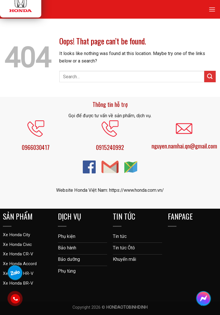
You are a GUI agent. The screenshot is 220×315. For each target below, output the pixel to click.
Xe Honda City (16, 234)
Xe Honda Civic (17, 244)
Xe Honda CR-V (18, 254)
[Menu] (212, 9)
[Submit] (210, 76)
